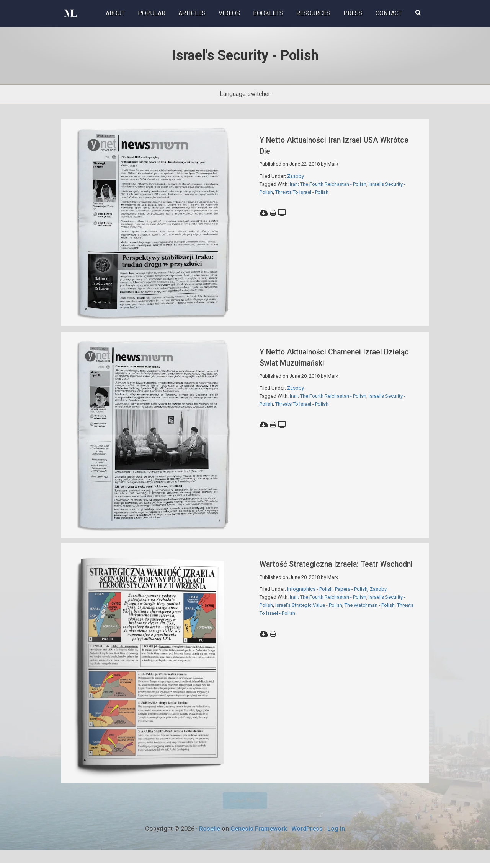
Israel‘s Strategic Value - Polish (308, 624)
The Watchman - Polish (370, 624)
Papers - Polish (351, 608)
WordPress (307, 841)
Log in (336, 841)
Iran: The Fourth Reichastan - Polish (328, 184)
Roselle (209, 841)
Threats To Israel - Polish (301, 192)
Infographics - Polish (310, 608)
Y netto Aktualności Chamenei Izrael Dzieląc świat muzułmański (335, 361)
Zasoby (295, 176)
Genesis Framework (258, 841)
